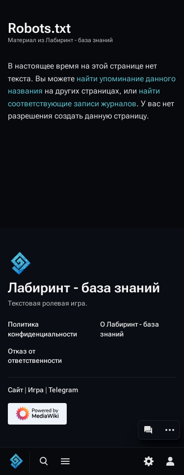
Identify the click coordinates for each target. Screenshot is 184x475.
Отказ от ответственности (35, 355)
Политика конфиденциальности (42, 328)
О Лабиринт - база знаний (129, 328)
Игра (36, 390)
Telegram (63, 390)
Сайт (15, 390)
